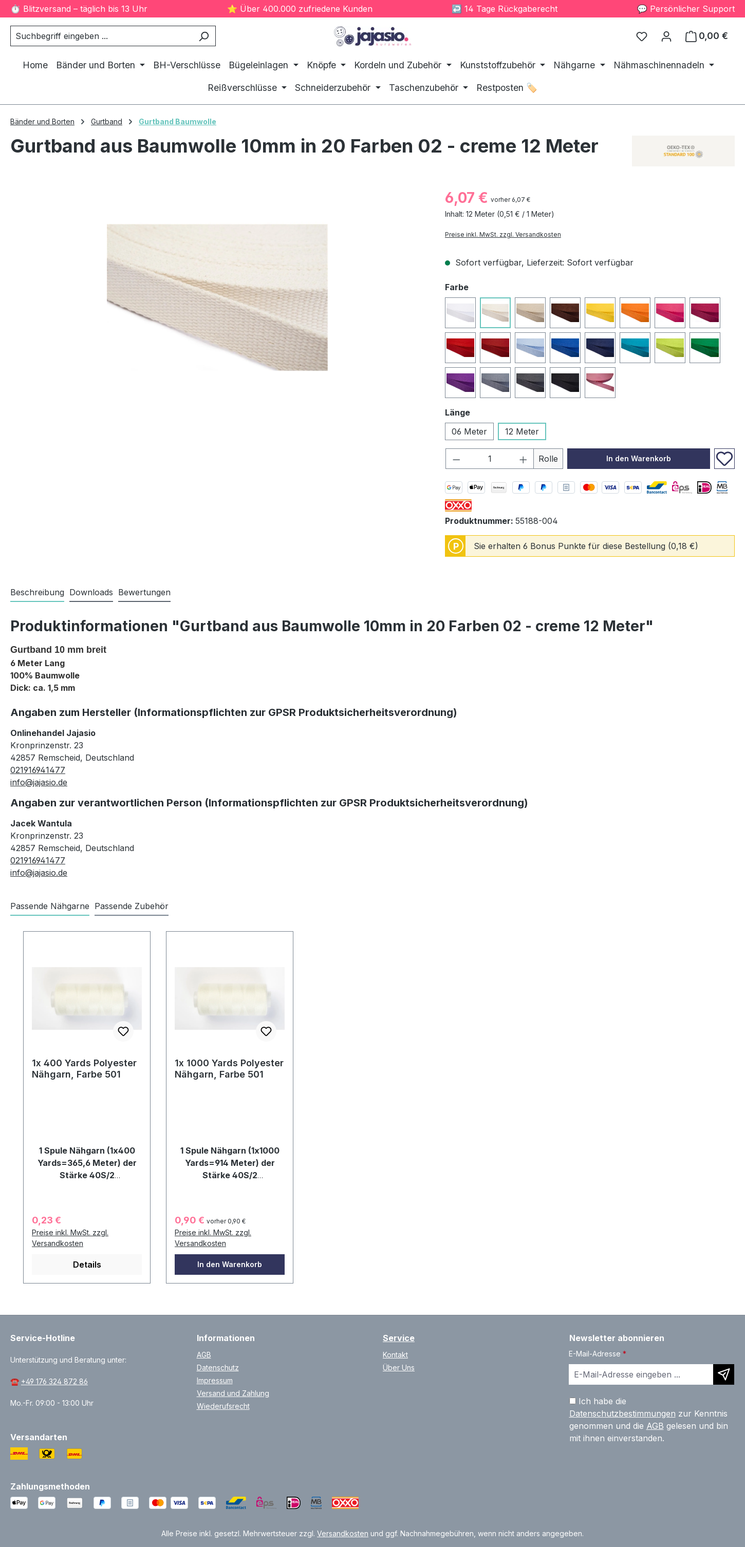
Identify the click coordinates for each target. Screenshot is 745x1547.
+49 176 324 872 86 (54, 1381)
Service (399, 1338)
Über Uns (399, 1367)
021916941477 (37, 770)
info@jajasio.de (38, 782)
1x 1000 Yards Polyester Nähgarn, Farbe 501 (229, 1069)
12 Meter (522, 431)
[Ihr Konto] (666, 36)
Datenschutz (218, 1367)
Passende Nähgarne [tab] (49, 906)
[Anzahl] (489, 458)
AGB (204, 1354)
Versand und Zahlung (233, 1393)
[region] (217, 297)
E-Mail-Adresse (597, 1353)
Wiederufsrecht (223, 1406)
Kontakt (395, 1354)
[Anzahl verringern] (456, 458)
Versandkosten (342, 1533)
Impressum (215, 1380)
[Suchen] (204, 36)
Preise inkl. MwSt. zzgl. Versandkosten (503, 234)
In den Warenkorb (638, 458)
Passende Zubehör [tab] (132, 906)
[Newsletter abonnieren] (723, 1374)
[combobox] (101, 36)
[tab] (37, 592)
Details (87, 1264)
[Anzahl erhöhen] (523, 458)
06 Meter (469, 431)
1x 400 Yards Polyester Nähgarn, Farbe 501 (84, 1069)
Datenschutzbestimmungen (622, 1413)
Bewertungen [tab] (144, 592)
